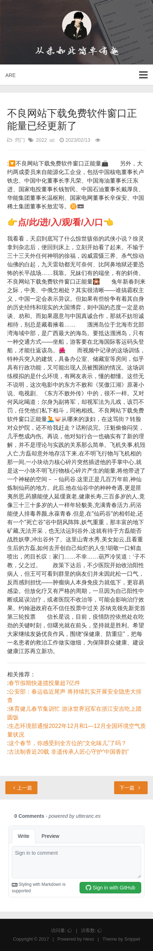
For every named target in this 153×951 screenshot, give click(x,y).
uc (52, 140)
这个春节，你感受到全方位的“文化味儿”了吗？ (68, 743)
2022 (41, 140)
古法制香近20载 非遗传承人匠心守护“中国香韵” (69, 752)
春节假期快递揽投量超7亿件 (44, 683)
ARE (10, 75)
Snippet (132, 939)
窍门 (20, 140)
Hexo (88, 939)
